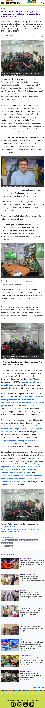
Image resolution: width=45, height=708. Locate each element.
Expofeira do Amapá (7, 543)
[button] (2, 2)
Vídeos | (33, 700)
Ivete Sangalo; (18, 464)
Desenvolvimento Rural (12, 537)
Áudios (37, 700)
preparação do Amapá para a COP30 (19, 440)
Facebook (13, 526)
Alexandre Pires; (32, 464)
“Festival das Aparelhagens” (14, 481)
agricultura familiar (32, 540)
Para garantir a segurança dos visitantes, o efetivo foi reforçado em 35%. (21, 429)
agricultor (22, 540)
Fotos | (28, 700)
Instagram (4, 526)
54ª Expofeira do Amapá (11, 540)
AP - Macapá (9, 546)
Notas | (23, 700)
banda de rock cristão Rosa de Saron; (22, 478)
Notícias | (13, 700)
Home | (8, 700)
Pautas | (18, 700)
